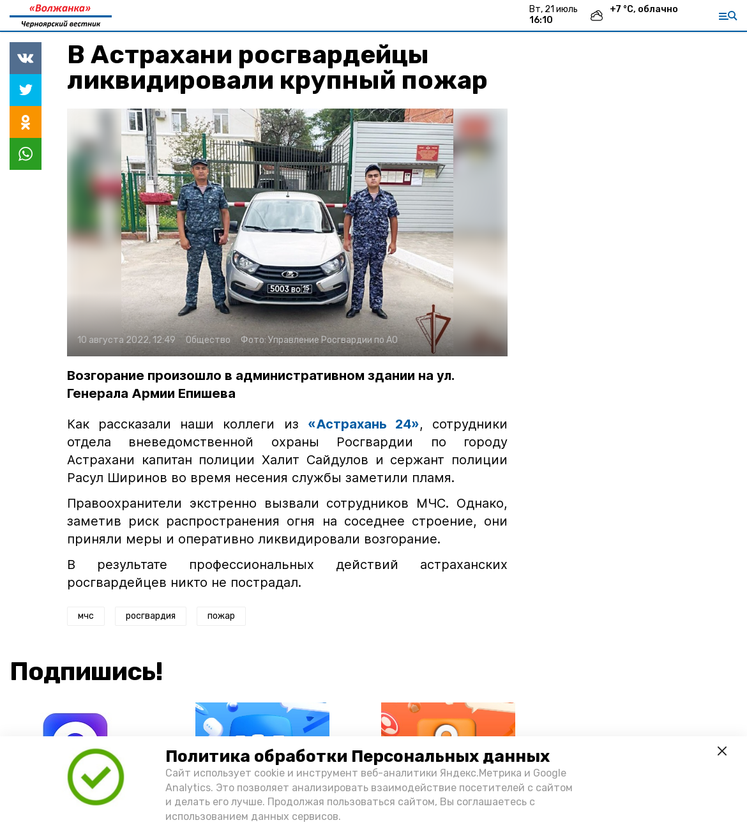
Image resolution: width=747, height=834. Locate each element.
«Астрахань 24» (363, 424)
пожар (221, 615)
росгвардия (151, 615)
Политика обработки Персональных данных (357, 756)
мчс (86, 615)
